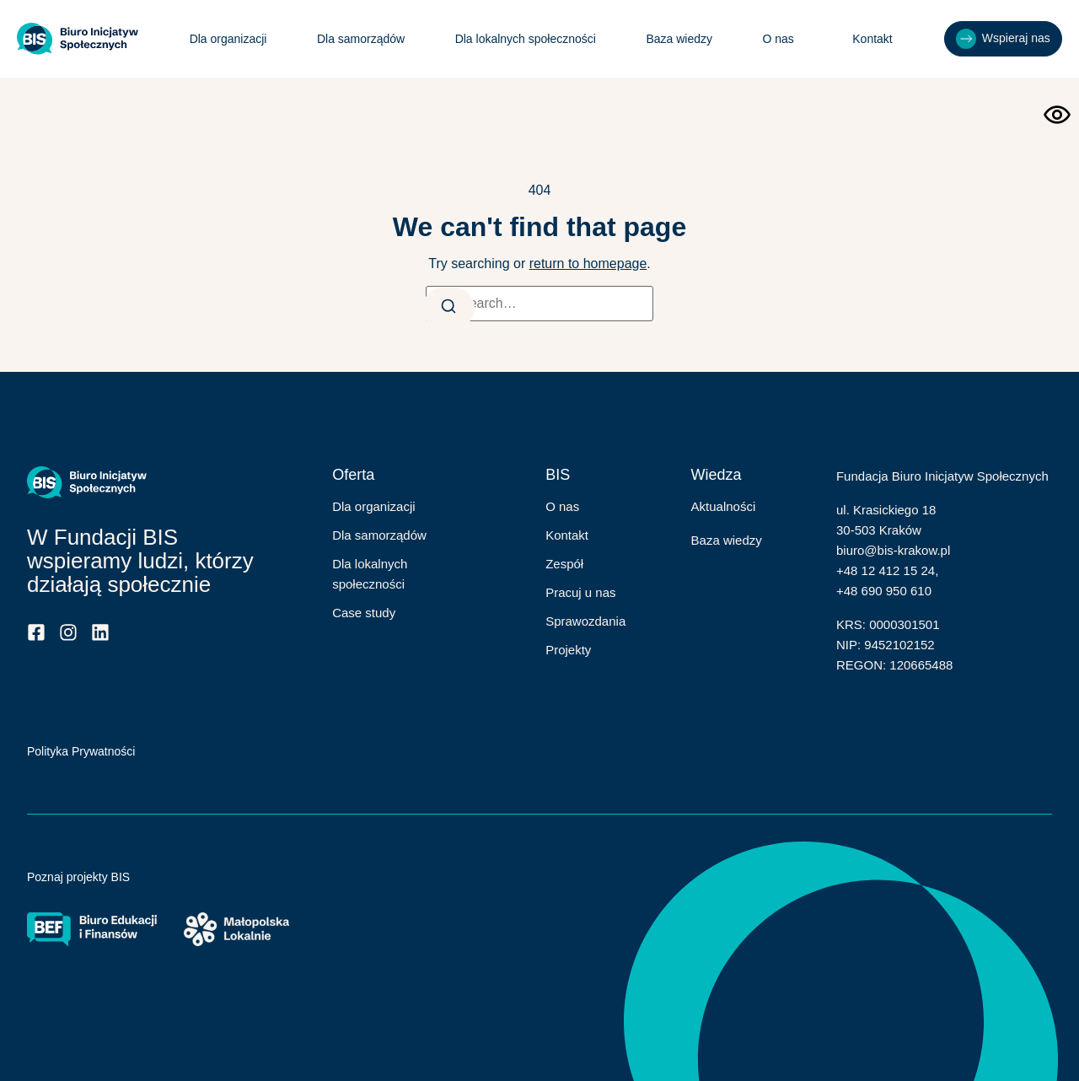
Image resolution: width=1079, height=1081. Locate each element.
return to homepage (588, 263)
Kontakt (869, 39)
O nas (780, 38)
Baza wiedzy (677, 39)
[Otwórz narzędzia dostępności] (1057, 114)
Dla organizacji (226, 39)
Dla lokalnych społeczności (523, 39)
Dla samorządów (358, 39)
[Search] (451, 308)
